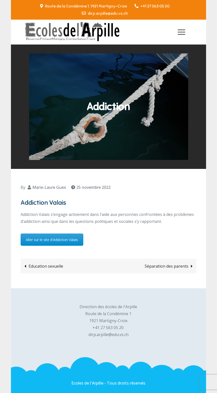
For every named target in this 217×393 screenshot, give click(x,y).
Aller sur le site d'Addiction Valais (52, 239)
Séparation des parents (166, 266)
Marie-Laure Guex (49, 187)
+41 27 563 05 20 (152, 6)
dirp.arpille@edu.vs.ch (105, 13)
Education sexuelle (46, 266)
